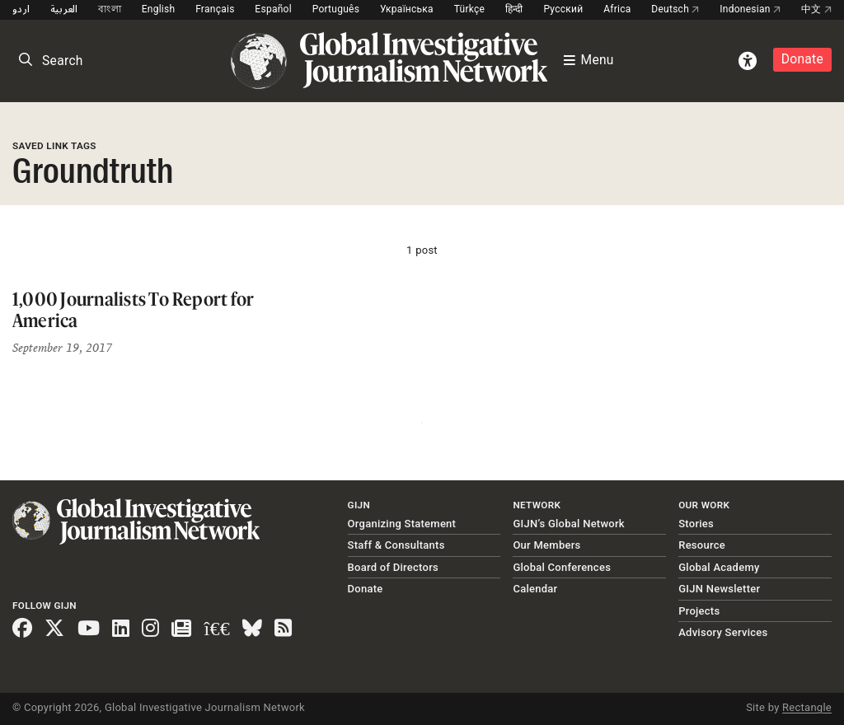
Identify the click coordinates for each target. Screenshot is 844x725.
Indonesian (750, 9)
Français (214, 9)
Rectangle (807, 707)
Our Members (546, 545)
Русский (563, 9)
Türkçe (469, 9)
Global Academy (718, 567)
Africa (617, 9)
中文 (816, 9)
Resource (701, 545)
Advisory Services (722, 632)
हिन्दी (514, 9)
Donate (802, 59)
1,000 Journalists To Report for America (133, 309)
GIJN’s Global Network (569, 523)
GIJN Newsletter (719, 588)
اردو (21, 9)
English (159, 9)
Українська (407, 9)
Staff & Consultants (396, 545)
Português (336, 9)
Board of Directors (393, 567)
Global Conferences (562, 567)
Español (273, 9)
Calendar (535, 588)
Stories (696, 523)
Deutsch (675, 9)
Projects (699, 611)
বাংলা (109, 9)
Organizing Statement (402, 523)
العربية (64, 9)
